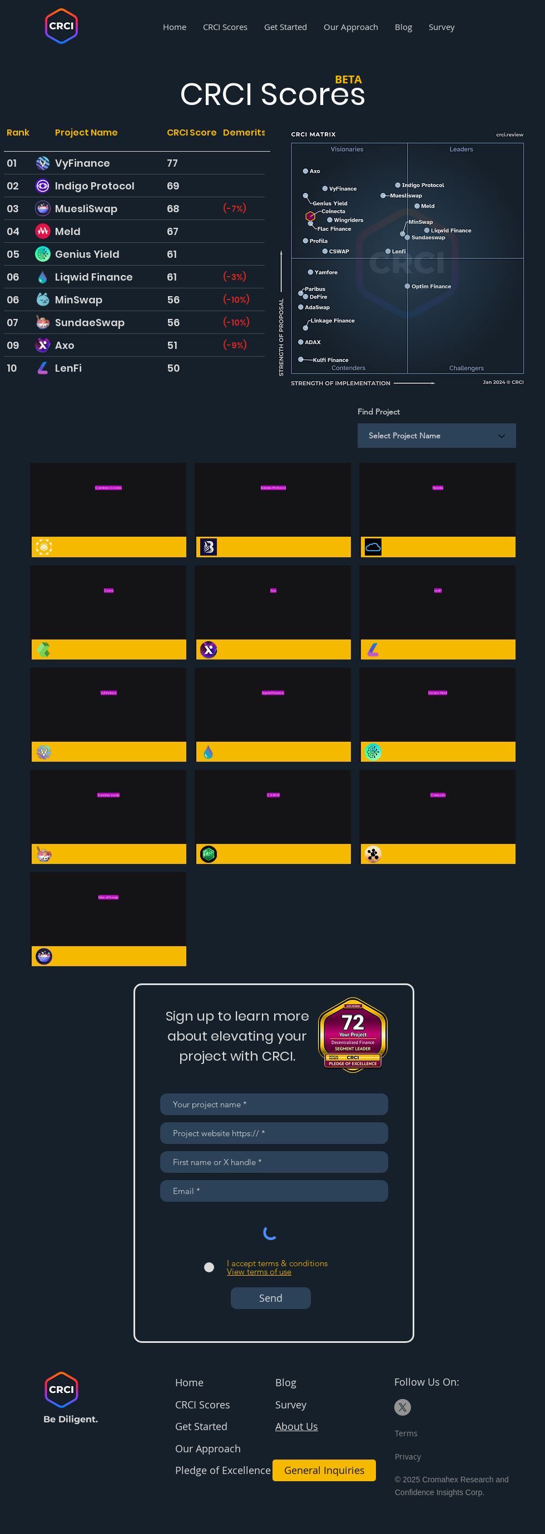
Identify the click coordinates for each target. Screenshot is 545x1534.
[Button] (108, 511)
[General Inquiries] (324, 1470)
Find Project (379, 412)
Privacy (408, 1456)
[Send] (271, 1298)
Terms (406, 1433)
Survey (290, 1404)
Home (189, 1382)
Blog (285, 1382)
